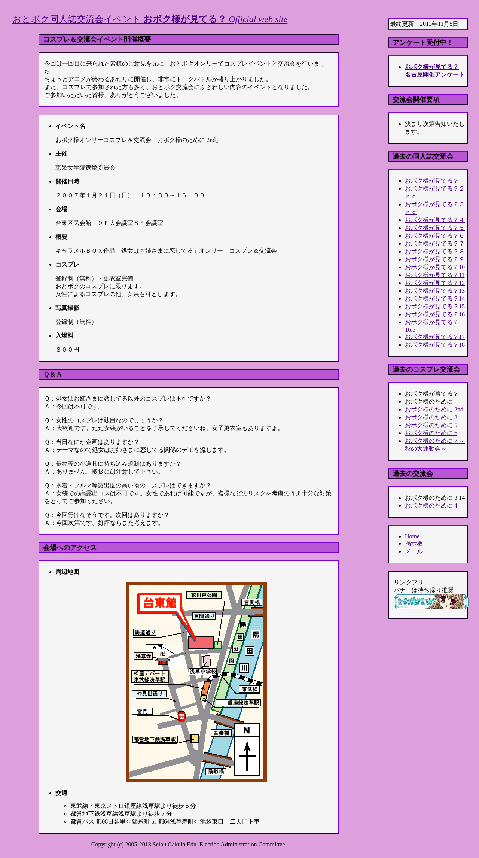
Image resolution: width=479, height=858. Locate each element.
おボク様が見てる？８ (435, 251)
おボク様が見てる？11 (434, 275)
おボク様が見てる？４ (435, 220)
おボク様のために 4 (431, 505)
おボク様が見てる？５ (435, 228)
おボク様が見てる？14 (435, 298)
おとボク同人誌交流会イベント (149, 19)
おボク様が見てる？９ (435, 259)
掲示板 (414, 543)
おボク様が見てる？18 (435, 344)
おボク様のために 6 (431, 433)
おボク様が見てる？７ (435, 243)
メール (414, 551)
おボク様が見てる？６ (435, 235)
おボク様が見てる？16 (435, 314)
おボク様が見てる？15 (435, 306)
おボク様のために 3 (431, 417)
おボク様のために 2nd (434, 409)
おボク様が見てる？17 (435, 337)
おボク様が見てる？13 (435, 290)
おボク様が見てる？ (432, 180)
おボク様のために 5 (431, 425)
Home (412, 536)
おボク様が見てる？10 (435, 267)
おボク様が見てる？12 (435, 283)
